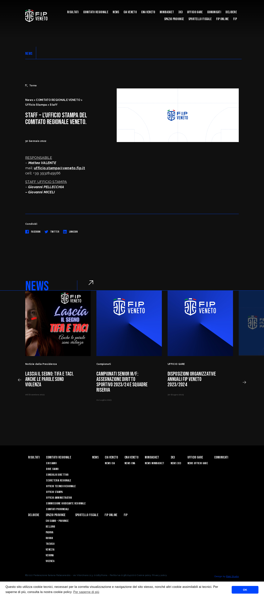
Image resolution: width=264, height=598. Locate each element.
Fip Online (222, 19)
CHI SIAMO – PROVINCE (57, 521)
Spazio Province (174, 19)
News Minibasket (154, 463)
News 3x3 (176, 463)
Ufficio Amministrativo (59, 498)
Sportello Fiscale (200, 19)
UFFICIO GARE (195, 12)
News (116, 12)
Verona (50, 555)
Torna (31, 85)
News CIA (110, 463)
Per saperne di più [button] (86, 592)
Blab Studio (232, 576)
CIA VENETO (130, 12)
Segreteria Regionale (58, 480)
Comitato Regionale (95, 12)
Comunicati (214, 12)
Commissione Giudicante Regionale (66, 503)
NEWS (28, 53)
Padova (49, 532)
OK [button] (245, 589)
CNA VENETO (148, 12)
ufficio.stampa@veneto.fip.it (59, 168)
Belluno (50, 527)
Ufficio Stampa (54, 492)
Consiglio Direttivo (57, 475)
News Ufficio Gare (197, 463)
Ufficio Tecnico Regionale (61, 486)
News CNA (130, 463)
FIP (235, 19)
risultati (73, 12)
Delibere (231, 12)
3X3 (180, 12)
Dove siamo (52, 469)
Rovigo (49, 538)
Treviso (50, 544)
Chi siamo (51, 463)
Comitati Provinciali (57, 509)
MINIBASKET (167, 12)
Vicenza (50, 561)
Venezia (50, 549)
